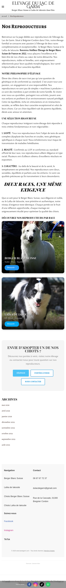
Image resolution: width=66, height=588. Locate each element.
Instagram (8, 530)
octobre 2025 (7, 433)
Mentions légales (49, 551)
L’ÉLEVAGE (21, 373)
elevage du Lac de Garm (33, 5)
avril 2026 (6, 410)
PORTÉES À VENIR (41, 373)
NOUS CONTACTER (33, 381)
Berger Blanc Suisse (13, 478)
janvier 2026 (7, 416)
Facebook (8, 521)
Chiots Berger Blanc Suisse (16, 496)
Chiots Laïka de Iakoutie (15, 505)
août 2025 (6, 444)
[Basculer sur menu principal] (3, 7)
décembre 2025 (8, 422)
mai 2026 (5, 405)
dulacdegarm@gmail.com (45, 488)
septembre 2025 (8, 439)
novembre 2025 (8, 427)
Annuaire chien (36, 563)
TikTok (7, 539)
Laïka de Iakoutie (12, 487)
